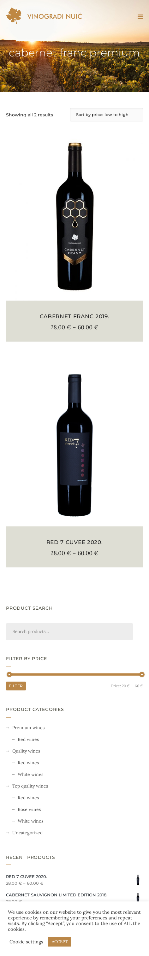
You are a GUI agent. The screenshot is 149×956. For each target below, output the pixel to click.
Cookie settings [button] (26, 942)
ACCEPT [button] (60, 941)
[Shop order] (106, 114)
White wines (30, 774)
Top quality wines (30, 786)
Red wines (28, 739)
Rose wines (29, 809)
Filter (16, 685)
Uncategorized (27, 833)
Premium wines (28, 727)
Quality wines (26, 751)
